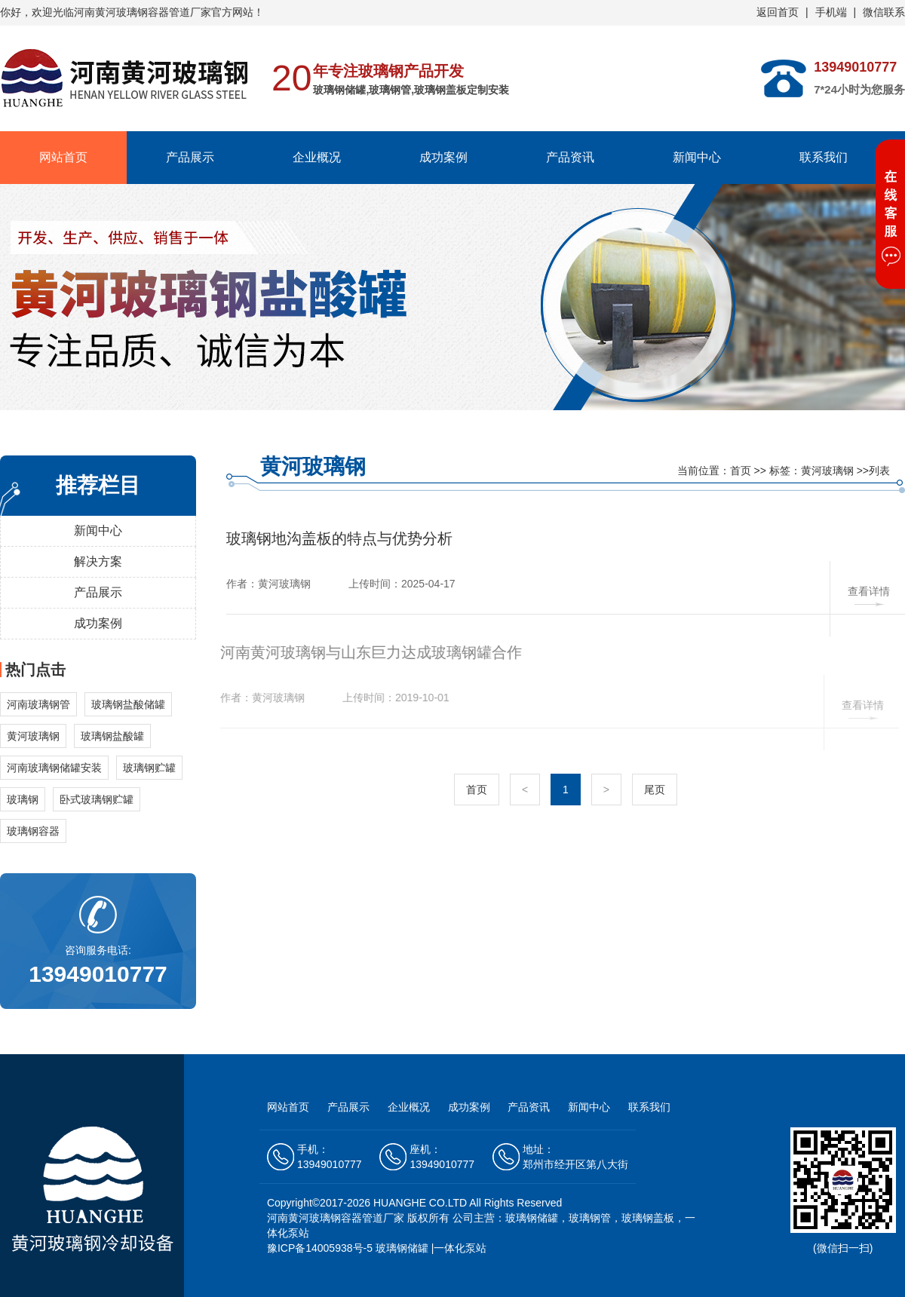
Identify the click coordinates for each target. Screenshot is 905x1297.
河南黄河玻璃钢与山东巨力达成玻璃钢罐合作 (366, 652)
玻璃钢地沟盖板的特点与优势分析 (339, 538)
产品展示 (190, 157)
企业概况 (317, 157)
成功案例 (443, 157)
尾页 (654, 789)
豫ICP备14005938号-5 (320, 1248)
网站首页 (63, 157)
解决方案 (98, 561)
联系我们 (823, 157)
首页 (740, 471)
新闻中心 (697, 157)
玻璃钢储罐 (402, 1248)
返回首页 (777, 12)
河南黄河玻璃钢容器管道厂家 (335, 1218)
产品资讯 (570, 157)
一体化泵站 (460, 1248)
